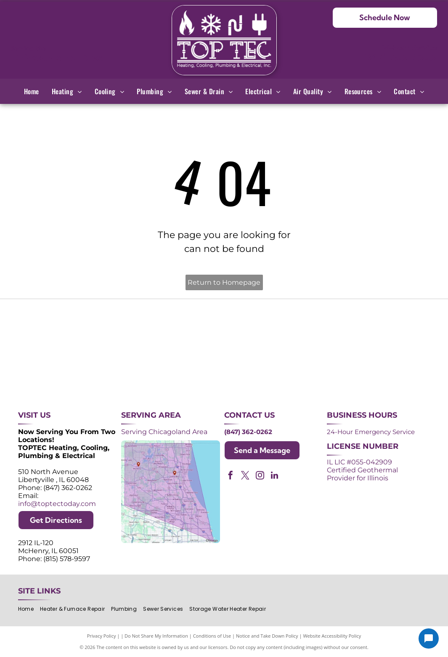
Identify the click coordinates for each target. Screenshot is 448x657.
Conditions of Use (212, 636)
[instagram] (260, 476)
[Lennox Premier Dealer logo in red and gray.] (142, 371)
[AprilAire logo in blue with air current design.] (224, 371)
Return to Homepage (224, 282)
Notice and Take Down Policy (267, 636)
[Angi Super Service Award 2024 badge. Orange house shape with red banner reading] (224, 327)
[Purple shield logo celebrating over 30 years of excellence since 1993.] (60, 327)
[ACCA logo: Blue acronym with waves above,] (60, 371)
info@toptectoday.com (57, 504)
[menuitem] (31, 91)
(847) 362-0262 (399, 57)
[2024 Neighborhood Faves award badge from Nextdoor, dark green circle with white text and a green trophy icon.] (388, 327)
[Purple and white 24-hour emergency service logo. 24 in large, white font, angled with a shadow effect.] (142, 327)
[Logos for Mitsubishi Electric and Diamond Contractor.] (306, 371)
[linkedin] (274, 476)
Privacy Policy (101, 636)
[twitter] (245, 476)
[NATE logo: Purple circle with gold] (306, 327)
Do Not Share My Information (156, 636)
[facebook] (230, 476)
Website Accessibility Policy (332, 636)
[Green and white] (388, 371)
